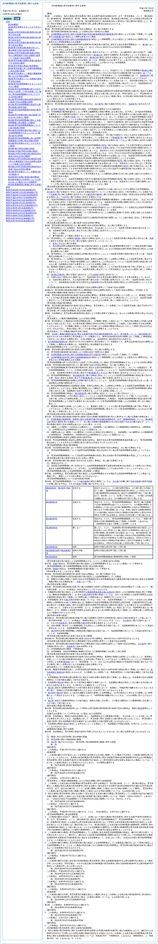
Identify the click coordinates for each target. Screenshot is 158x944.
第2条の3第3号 (57, 274)
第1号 (86, 594)
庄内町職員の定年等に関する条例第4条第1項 (84, 34)
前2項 (60, 682)
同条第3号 (144, 75)
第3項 (140, 708)
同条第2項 (59, 37)
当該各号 (132, 104)
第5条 (77, 238)
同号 (57, 378)
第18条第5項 (51, 527)
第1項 (50, 688)
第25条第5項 (51, 550)
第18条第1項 (51, 502)
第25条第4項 (51, 547)
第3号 (61, 109)
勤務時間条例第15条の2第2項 (101, 592)
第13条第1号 (78, 375)
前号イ (56, 243)
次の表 (115, 481)
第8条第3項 (51, 488)
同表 (150, 481)
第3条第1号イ (94, 373)
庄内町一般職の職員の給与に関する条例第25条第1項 (101, 334)
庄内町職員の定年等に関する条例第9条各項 (70, 39)
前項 (66, 724)
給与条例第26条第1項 (57, 341)
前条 (96, 274)
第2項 (97, 354)
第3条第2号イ (88, 378)
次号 (53, 109)
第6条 (55, 569)
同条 (151, 238)
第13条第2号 (80, 393)
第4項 (60, 488)
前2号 (53, 742)
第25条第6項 (51, 557)
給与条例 (85, 481)
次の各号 (99, 104)
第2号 (85, 623)
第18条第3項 (51, 519)
